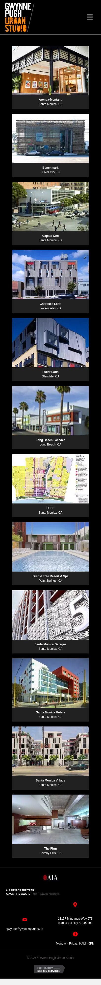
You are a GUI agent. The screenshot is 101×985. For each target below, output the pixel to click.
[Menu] (90, 17)
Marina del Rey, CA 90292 (75, 923)
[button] (50, 39)
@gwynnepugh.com (30, 928)
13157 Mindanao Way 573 (75, 918)
